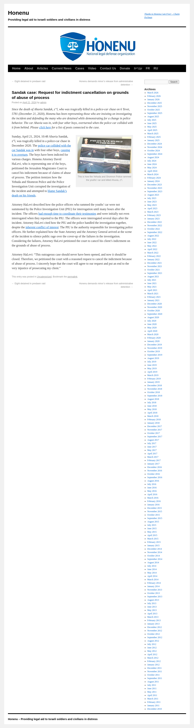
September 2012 (154, 637)
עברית (138, 68)
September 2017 (154, 436)
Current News (61, 68)
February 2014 (154, 583)
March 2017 (152, 457)
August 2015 (153, 521)
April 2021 (152, 290)
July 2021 (151, 280)
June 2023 (152, 201)
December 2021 (154, 263)
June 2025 (152, 123)
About (28, 68)
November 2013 (154, 589)
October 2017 (153, 433)
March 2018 (152, 416)
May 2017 (152, 450)
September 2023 (154, 191)
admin (43, 102)
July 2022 (151, 239)
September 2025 (154, 113)
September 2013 (154, 596)
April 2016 (152, 494)
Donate (125, 68)
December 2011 (154, 668)
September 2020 (154, 314)
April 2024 (152, 171)
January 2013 (153, 623)
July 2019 (151, 361)
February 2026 (154, 96)
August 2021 (153, 276)
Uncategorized (44, 276)
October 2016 (153, 474)
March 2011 (152, 698)
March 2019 (152, 375)
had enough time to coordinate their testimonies (67, 213)
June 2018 (152, 406)
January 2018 (153, 423)
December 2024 (154, 143)
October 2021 (153, 269)
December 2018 (154, 385)
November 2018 (154, 389)
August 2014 (153, 562)
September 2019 (154, 355)
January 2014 (153, 586)
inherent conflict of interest (42, 227)
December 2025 (154, 103)
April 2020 (152, 331)
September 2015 (154, 518)
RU (156, 68)
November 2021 (154, 266)
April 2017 (152, 453)
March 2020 (152, 334)
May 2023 (152, 205)
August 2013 (153, 600)
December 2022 (154, 222)
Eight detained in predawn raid (28, 81)
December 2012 (154, 627)
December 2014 (154, 549)
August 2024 (153, 157)
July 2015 (151, 525)
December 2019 (154, 344)
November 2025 (154, 106)
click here (45, 127)
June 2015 (152, 528)
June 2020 (152, 324)
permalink (72, 276)
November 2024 (154, 147)
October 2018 (153, 392)
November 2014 (154, 552)
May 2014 (152, 572)
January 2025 (153, 140)
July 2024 (151, 160)
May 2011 (152, 692)
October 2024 (153, 150)
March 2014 (152, 579)
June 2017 (152, 446)
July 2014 (151, 566)
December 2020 (154, 303)
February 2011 (154, 702)
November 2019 (154, 348)
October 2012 (153, 634)
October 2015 (153, 515)
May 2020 (152, 327)
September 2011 (154, 678)
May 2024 (152, 167)
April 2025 (152, 130)
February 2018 (154, 419)
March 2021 (152, 293)
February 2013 (154, 620)
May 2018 (152, 409)
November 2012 (154, 630)
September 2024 (154, 154)
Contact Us (108, 68)
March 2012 (152, 658)
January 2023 (153, 218)
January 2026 (153, 99)
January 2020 (153, 341)
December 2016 (154, 467)
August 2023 (153, 194)
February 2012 (154, 661)
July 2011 (151, 685)
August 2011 (153, 681)
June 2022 (152, 242)
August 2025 (153, 116)
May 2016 (152, 491)
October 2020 (153, 310)
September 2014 (154, 559)
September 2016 (154, 477)
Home (16, 68)
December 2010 (154, 709)
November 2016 (154, 470)
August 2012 (153, 640)
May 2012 (152, 651)
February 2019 (154, 378)
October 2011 (153, 675)
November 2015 (154, 511)
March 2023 (152, 212)
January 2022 (153, 259)
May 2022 (152, 246)
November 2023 (154, 188)
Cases (79, 68)
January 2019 (153, 382)
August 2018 (153, 399)
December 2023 (154, 184)
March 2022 (152, 252)
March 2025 (152, 133)
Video (92, 68)
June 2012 (152, 647)
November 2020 (154, 307)
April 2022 (152, 249)
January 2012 (153, 664)
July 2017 (151, 443)
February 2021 (154, 297)
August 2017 (153, 440)
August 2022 (153, 235)
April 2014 (152, 576)
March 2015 (152, 538)
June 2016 (152, 487)
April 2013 (152, 613)
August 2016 (153, 480)
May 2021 (152, 286)
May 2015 (152, 532)
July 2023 (151, 198)
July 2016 (151, 484)
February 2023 (154, 215)
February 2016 (154, 501)
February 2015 (154, 542)
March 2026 (152, 92)
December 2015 (154, 508)
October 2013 (153, 593)
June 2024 (152, 164)
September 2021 (154, 273)
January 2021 (153, 300)
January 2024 (153, 181)
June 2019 (152, 365)
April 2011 (152, 695)
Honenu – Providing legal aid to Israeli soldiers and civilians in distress (53, 719)
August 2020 (153, 317)
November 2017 (154, 429)
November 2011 (154, 671)
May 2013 (152, 610)
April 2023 (152, 208)
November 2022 (154, 225)
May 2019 (152, 368)
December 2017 (154, 426)
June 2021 (152, 283)
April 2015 (152, 535)
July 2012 (151, 644)
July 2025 (151, 120)
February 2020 (154, 337)
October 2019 (153, 351)
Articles (42, 68)
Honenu (74, 16)
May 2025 (152, 126)
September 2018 (154, 395)
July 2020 (151, 320)
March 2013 (152, 617)
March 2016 (152, 497)
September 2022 (154, 232)
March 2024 (152, 174)
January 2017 (153, 463)
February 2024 (154, 177)
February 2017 (154, 460)
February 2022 (154, 256)
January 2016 (153, 504)
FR (148, 68)
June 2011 (152, 688)
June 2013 (152, 606)
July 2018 (151, 402)
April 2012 (152, 654)
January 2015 (153, 545)
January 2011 (153, 705)
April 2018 (152, 412)
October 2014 (153, 555)
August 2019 (153, 358)
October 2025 (153, 109)
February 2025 (154, 137)
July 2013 (151, 603)
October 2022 (153, 229)
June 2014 (152, 569)
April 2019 (152, 372)
